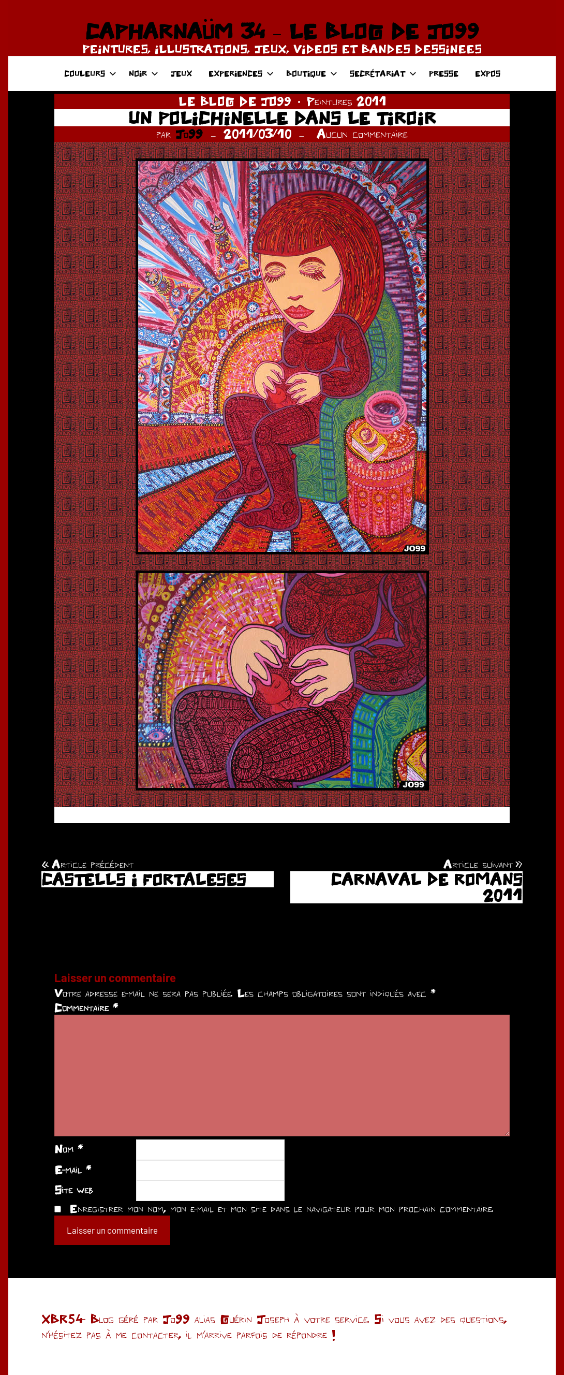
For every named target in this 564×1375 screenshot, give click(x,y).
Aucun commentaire (362, 134)
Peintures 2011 (346, 101)
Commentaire (86, 1007)
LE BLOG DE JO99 (235, 101)
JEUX (181, 73)
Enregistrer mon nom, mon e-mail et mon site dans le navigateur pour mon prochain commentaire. (281, 1208)
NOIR (143, 73)
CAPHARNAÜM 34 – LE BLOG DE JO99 (282, 31)
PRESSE (443, 73)
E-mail (72, 1169)
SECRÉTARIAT (383, 73)
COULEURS (90, 73)
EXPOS (487, 73)
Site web (73, 1189)
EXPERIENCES (241, 73)
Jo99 (189, 134)
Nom (68, 1149)
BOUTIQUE (311, 73)
